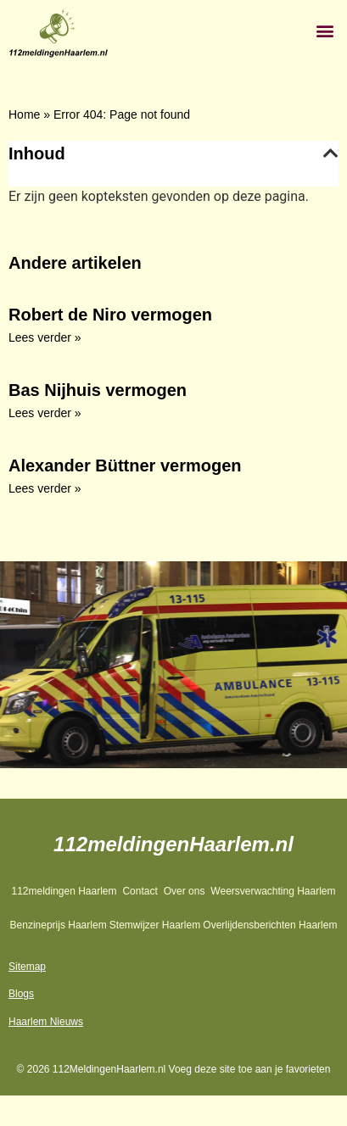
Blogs (21, 994)
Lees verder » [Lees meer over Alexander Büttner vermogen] (44, 488)
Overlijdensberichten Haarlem (270, 925)
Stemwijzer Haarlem (154, 925)
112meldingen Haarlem (63, 891)
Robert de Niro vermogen (110, 314)
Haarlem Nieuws (45, 1022)
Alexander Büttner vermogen (125, 465)
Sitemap (27, 967)
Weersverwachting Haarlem (272, 891)
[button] (325, 30)
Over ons (184, 891)
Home (24, 114)
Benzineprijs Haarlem (58, 925)
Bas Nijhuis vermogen (97, 390)
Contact (139, 891)
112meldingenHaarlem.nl (173, 844)
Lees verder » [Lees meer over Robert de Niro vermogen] (44, 337)
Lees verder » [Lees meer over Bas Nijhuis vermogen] (44, 413)
